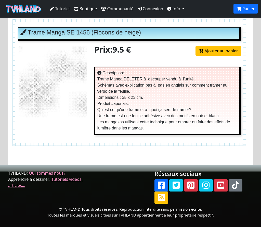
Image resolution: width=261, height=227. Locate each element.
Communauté (117, 8)
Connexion (150, 8)
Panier (246, 8)
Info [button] (174, 8)
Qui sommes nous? (47, 173)
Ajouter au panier (218, 51)
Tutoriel (60, 8)
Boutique (85, 8)
